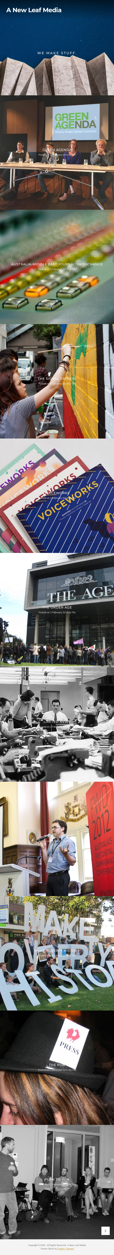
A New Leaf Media (34, 10)
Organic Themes (65, 1248)
